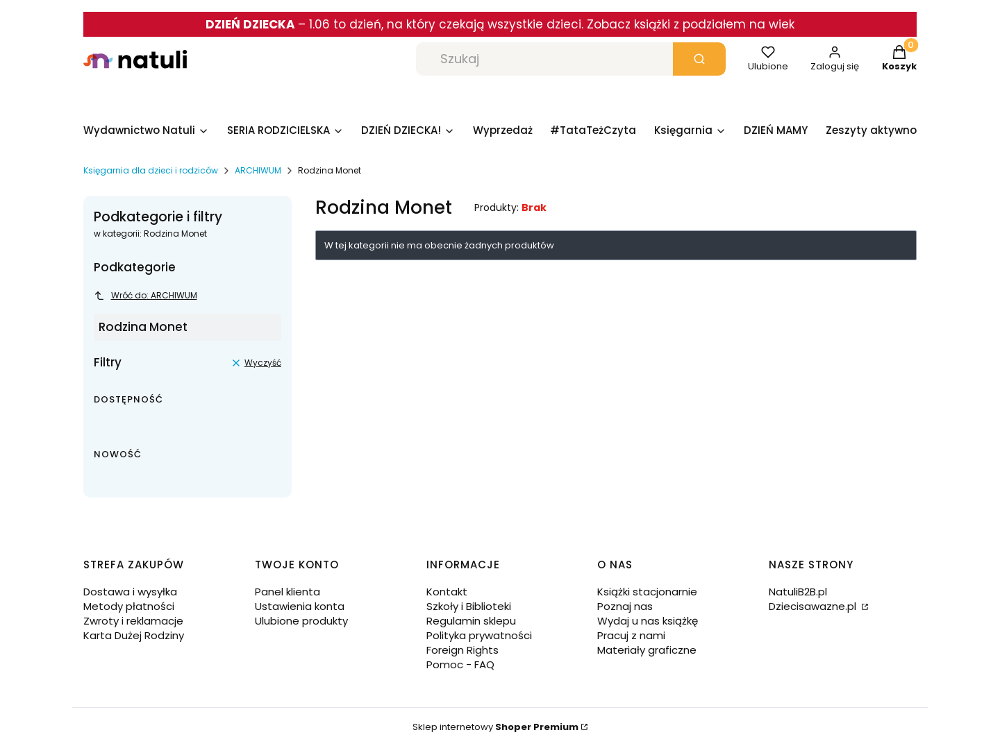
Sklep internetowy (495, 727)
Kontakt (446, 591)
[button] (699, 59)
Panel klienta (287, 591)
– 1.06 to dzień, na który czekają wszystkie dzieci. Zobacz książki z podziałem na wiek (500, 24)
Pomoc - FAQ (460, 664)
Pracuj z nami (631, 635)
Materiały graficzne (647, 650)
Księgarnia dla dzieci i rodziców (150, 170)
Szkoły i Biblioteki (468, 606)
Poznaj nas (625, 606)
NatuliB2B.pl (798, 591)
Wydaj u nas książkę (647, 620)
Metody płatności (128, 606)
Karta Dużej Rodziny (133, 635)
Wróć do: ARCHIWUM (145, 295)
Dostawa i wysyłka (130, 591)
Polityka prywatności (479, 635)
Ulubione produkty (301, 620)
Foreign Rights (462, 650)
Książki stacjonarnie (647, 591)
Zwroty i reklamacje (133, 620)
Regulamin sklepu (471, 620)
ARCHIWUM (258, 170)
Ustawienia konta (299, 606)
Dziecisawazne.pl (814, 606)
